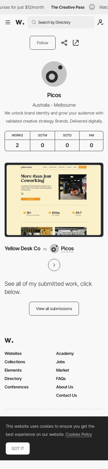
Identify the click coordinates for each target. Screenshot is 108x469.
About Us (64, 386)
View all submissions (54, 308)
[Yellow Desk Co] (54, 200)
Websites (13, 353)
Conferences (17, 386)
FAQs (61, 378)
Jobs (60, 361)
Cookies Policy (79, 434)
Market (62, 370)
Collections (15, 361)
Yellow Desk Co (22, 248)
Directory (13, 378)
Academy (65, 353)
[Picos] (62, 248)
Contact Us (66, 395)
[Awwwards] (20, 22)
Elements (13, 370)
